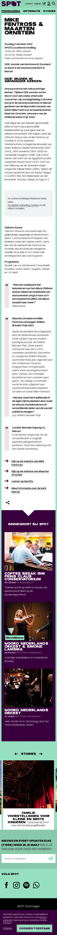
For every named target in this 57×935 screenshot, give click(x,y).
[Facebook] (6, 885)
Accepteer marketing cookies (23, 205)
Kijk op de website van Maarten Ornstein (30, 473)
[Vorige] (16, 754)
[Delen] (7, 502)
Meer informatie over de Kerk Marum (29, 490)
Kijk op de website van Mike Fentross (28, 463)
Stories (49, 11)
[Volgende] (41, 754)
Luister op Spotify (22, 481)
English (37, 4)
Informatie (31, 11)
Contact (29, 4)
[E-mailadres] (29, 858)
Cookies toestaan (34, 928)
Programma (11, 11)
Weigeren (7, 928)
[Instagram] (16, 885)
